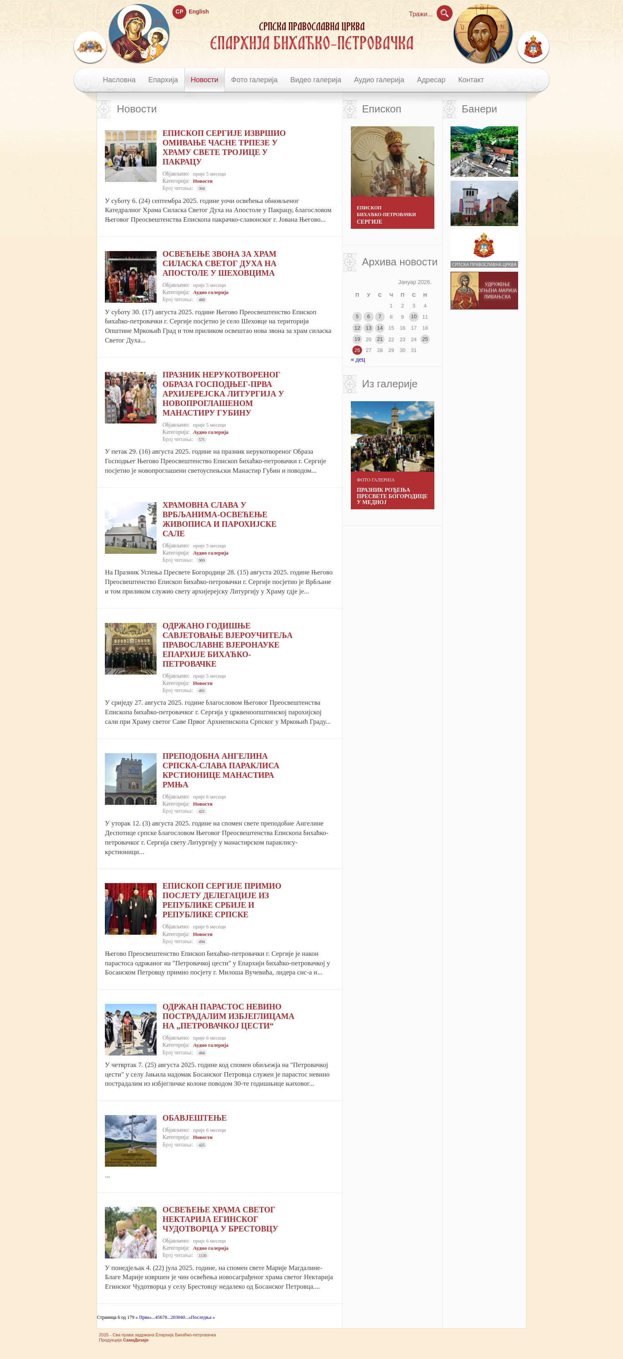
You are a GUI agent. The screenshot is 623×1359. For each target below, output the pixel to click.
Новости (205, 80)
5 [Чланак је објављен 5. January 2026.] (357, 316)
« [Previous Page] (150, 1317)
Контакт (471, 80)
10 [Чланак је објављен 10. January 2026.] (413, 316)
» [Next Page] (189, 1317)
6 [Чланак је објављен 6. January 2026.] (368, 316)
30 (177, 1317)
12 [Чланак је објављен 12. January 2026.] (357, 328)
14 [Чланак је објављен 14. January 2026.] (380, 328)
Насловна (119, 80)
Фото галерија (254, 80)
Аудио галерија (379, 80)
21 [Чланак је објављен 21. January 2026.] (380, 339)
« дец (358, 359)
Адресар (431, 80)
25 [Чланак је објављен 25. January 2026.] (425, 339)
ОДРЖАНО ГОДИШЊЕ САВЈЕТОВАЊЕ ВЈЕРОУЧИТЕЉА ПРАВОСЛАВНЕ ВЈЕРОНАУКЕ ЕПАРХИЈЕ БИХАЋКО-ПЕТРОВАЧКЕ (227, 644)
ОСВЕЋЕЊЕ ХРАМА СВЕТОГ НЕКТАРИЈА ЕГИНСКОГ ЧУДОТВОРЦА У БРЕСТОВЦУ (220, 1219)
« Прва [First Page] (141, 1317)
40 (182, 1317)
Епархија (163, 80)
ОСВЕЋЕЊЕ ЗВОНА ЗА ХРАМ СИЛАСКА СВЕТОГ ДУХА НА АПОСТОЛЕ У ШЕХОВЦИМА (220, 263)
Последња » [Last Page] (203, 1317)
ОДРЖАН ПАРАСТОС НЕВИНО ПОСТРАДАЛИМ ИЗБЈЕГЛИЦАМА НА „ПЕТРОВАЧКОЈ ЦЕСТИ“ (228, 1016)
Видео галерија (315, 80)
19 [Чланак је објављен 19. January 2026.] (357, 339)
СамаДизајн (136, 1340)
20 (172, 1317)
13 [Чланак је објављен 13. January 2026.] (368, 328)
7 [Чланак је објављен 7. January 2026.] (380, 316)
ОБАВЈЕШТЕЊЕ (195, 1117)
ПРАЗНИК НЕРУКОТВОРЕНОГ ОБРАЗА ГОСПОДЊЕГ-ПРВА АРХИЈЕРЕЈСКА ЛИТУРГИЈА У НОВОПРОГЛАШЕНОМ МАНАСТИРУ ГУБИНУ (223, 393)
